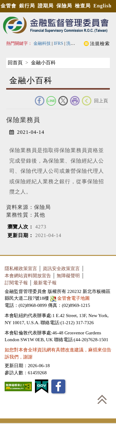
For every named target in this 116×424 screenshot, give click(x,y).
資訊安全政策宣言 (61, 268)
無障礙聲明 (68, 275)
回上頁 (101, 100)
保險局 (64, 5)
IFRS (58, 43)
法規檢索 (100, 43)
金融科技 (42, 43)
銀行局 (27, 5)
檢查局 (83, 5)
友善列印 (75, 101)
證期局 (46, 5)
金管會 (8, 5)
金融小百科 (43, 62)
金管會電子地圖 (70, 298)
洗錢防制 (75, 43)
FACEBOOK (40, 101)
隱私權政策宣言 (21, 268)
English (102, 5)
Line (51, 101)
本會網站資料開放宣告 (28, 275)
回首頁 (15, 62)
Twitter (63, 101)
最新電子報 (45, 282)
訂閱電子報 (16, 282)
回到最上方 (102, 399)
